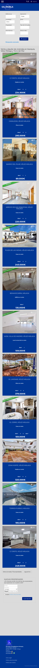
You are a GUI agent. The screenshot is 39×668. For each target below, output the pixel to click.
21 (33, 398)
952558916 (9, 651)
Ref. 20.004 (30, 289)
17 (33, 355)
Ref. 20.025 (30, 461)
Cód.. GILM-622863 (29, 245)
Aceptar (13, 594)
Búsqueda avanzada (12, 42)
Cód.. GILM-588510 (29, 159)
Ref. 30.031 (30, 160)
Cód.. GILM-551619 (29, 202)
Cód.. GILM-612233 (29, 288)
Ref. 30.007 (30, 547)
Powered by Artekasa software (31, 665)
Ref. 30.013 (30, 418)
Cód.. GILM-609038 (29, 331)
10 (33, 312)
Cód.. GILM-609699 (29, 116)
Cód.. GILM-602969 (29, 460)
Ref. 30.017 (30, 246)
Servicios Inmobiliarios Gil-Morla (14, 646)
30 (32, 54)
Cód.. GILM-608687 (29, 417)
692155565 (9, 653)
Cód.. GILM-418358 (29, 503)
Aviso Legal (9, 657)
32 (29, 183)
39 (33, 527)
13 (33, 97)
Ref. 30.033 (30, 203)
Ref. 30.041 (30, 504)
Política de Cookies (11, 662)
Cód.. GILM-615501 (29, 73)
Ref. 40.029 (30, 332)
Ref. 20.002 (30, 117)
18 (33, 484)
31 (33, 441)
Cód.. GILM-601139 (29, 546)
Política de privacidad (15, 594)
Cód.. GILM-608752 (29, 374)
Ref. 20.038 (30, 74)
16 (33, 226)
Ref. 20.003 (30, 375)
